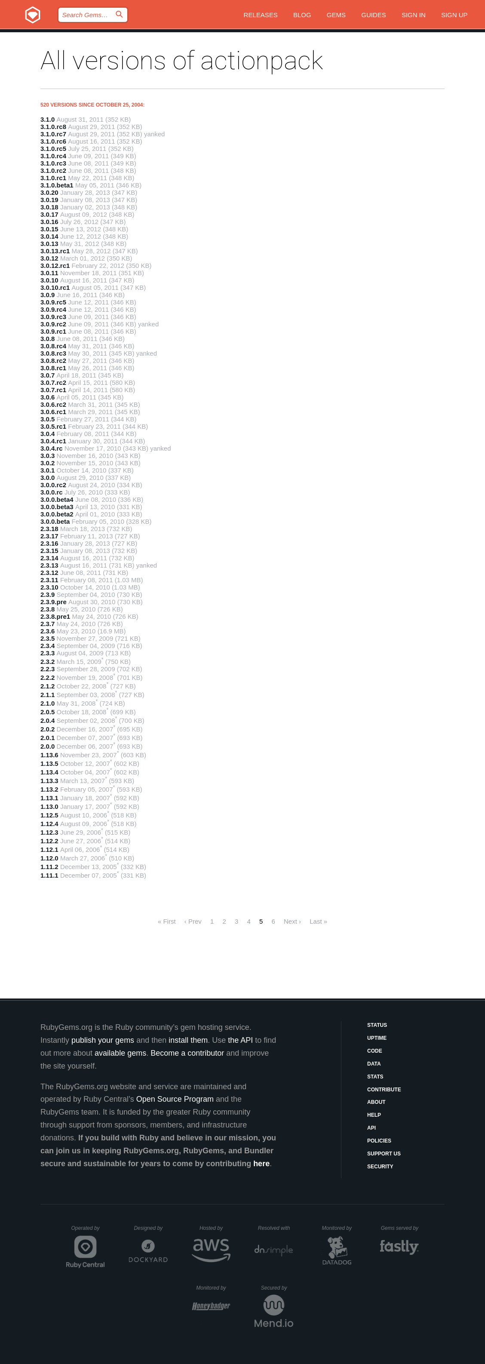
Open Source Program (175, 1099)
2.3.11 (49, 580)
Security (380, 1167)
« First (167, 921)
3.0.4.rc (51, 448)
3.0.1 (47, 470)
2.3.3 (47, 653)
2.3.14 (49, 558)
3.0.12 (49, 258)
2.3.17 (49, 536)
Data (374, 1064)
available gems (120, 1053)
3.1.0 (47, 119)
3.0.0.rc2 (53, 484)
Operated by (88, 1231)
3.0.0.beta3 (57, 506)
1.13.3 (49, 780)
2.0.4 (47, 720)
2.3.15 (49, 550)
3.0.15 (49, 229)
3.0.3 (47, 455)
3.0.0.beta (55, 521)
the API (240, 1040)
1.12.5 (49, 815)
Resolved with (275, 1228)
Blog (302, 14)
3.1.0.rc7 (53, 134)
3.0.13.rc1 (55, 251)
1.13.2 (49, 789)
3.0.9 (47, 294)
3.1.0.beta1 (57, 185)
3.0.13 (49, 243)
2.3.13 (49, 565)
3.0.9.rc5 (53, 302)
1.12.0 (49, 858)
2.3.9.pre (53, 601)
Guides (373, 14)
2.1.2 (47, 686)
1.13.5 (49, 763)
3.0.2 (47, 463)
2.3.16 (49, 543)
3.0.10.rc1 (55, 287)
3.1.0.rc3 (53, 163)
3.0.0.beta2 (57, 514)
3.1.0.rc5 (53, 148)
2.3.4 (47, 645)
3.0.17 (49, 214)
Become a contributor (187, 1053)
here (261, 1163)
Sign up (454, 14)
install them (188, 1040)
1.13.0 (49, 806)
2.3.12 (49, 572)
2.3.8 (47, 609)
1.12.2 (49, 841)
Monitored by (339, 1228)
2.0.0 (47, 746)
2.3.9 (47, 594)
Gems (336, 14)
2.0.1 (47, 737)
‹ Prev (193, 921)
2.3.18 (49, 528)
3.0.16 (49, 221)
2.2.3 (47, 669)
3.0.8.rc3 (53, 353)
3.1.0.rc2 (53, 170)
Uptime (377, 1038)
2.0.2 (47, 729)
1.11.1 (49, 875)
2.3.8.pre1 (55, 616)
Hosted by (215, 1228)
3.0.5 (47, 419)
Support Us (384, 1154)
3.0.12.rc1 (55, 265)
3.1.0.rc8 (53, 126)
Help (374, 1115)
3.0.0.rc (51, 492)
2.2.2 (47, 677)
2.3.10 (49, 587)
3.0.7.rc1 (53, 389)
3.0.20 (49, 192)
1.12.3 (49, 832)
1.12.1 (49, 849)
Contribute (384, 1090)
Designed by (150, 1228)
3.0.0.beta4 (57, 499)
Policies (379, 1141)
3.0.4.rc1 (53, 441)
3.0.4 (47, 433)
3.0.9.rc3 (53, 316)
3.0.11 (49, 272)
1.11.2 (49, 866)
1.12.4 (49, 823)
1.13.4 (49, 772)
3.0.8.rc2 (53, 360)
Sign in (414, 14)
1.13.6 (49, 755)
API (371, 1128)
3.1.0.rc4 (53, 156)
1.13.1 (49, 798)
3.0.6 (47, 397)
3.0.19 (49, 199)
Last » (318, 921)
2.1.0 (47, 703)
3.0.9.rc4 (53, 309)
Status (377, 1025)
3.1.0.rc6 (53, 141)
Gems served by (400, 1228)
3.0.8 (47, 338)
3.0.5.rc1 (53, 426)
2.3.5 (47, 638)
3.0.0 (47, 477)
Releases (261, 14)
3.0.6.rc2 (53, 404)
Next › (292, 921)
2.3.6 (47, 631)
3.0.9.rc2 (53, 324)
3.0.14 (49, 236)
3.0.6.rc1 (53, 411)
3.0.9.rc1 (53, 331)
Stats (375, 1077)
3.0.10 (49, 280)
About (376, 1102)
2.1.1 (47, 694)
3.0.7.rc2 (53, 382)
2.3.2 (47, 661)
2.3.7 (47, 623)
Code (374, 1051)
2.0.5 (47, 712)
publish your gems (102, 1040)
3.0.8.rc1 (53, 368)
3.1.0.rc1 (53, 177)
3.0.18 (49, 207)
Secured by (277, 1288)
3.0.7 (47, 375)
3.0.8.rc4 (53, 346)
